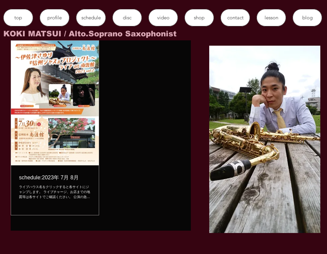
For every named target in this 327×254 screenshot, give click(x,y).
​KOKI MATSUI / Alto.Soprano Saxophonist (90, 33)
